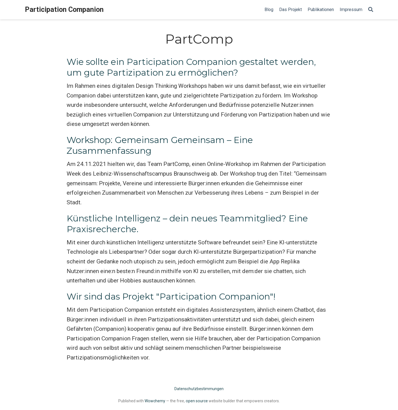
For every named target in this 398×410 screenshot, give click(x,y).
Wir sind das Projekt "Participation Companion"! (171, 296)
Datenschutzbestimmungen (199, 389)
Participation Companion (64, 10)
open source (197, 401)
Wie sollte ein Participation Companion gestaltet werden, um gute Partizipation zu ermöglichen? (191, 67)
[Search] (370, 10)
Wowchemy (155, 401)
